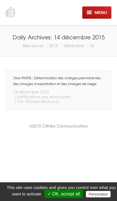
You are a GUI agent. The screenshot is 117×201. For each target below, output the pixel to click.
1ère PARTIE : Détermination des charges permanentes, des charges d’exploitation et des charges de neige (57, 80)
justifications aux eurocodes (43, 96)
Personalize (98, 194)
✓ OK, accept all (63, 194)
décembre (74, 45)
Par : (38, 101)
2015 (53, 45)
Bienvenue (33, 45)
